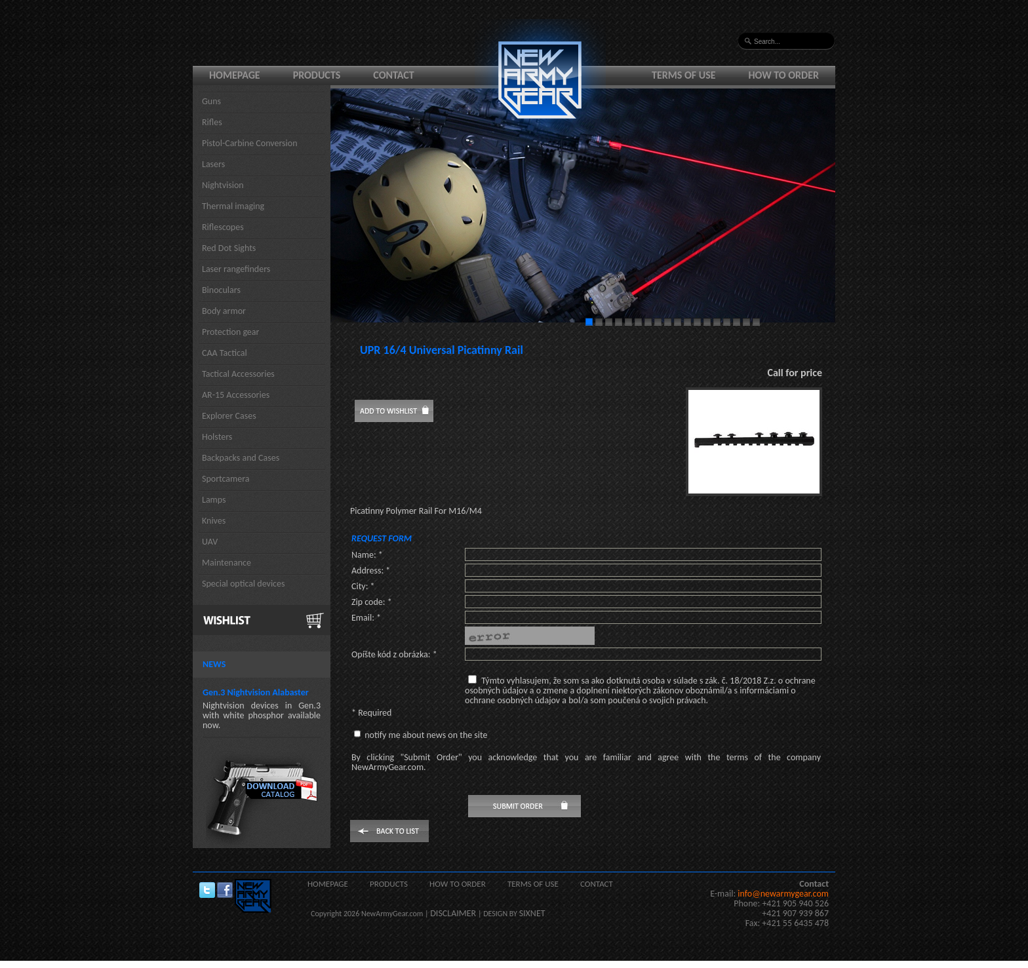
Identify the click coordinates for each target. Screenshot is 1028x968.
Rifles (212, 122)
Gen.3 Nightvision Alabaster (256, 692)
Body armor (224, 311)
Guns (211, 101)
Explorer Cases (229, 416)
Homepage (234, 75)
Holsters (217, 437)
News (214, 664)
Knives (214, 521)
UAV (210, 542)
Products (317, 75)
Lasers (213, 164)
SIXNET (532, 913)
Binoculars (221, 290)
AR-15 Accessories (235, 395)
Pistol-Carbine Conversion (250, 143)
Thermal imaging (233, 206)
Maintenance (226, 563)
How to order (784, 75)
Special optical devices (243, 584)
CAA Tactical (224, 353)
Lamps (214, 500)
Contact (393, 75)
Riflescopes (223, 227)
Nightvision (223, 185)
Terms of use (684, 75)
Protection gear (230, 332)
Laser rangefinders (236, 269)
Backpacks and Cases (240, 458)
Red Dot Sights (229, 248)
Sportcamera (226, 479)
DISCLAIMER (453, 913)
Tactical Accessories (238, 374)
